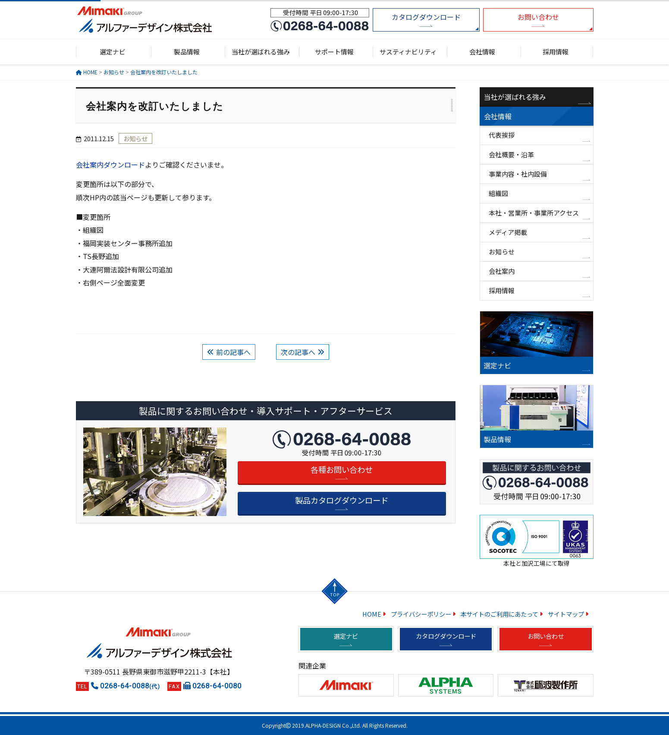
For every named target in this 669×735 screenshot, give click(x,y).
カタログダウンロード (426, 17)
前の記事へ (233, 352)
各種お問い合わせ (342, 469)
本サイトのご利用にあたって (499, 613)
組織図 (498, 193)
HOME (371, 613)
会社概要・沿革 (511, 154)
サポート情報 (334, 51)
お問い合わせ (538, 17)
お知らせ (502, 251)
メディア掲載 (508, 232)
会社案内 (502, 271)
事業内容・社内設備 (518, 173)
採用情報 (555, 51)
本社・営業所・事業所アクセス (534, 212)
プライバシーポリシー (421, 613)
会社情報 (482, 51)
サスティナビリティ (408, 51)
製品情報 (187, 51)
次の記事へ (298, 352)
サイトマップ (566, 613)
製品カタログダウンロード (341, 500)
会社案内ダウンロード (110, 164)
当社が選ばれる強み (261, 51)
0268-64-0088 (130, 685)
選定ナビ (113, 51)
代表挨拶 (502, 134)
